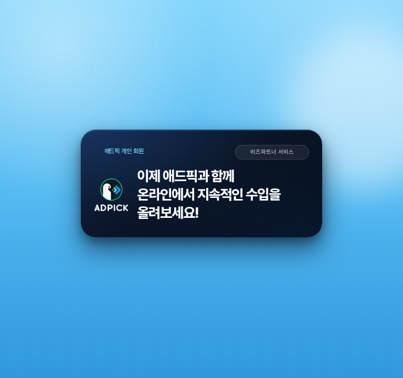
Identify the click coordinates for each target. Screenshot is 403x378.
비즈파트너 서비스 (272, 152)
